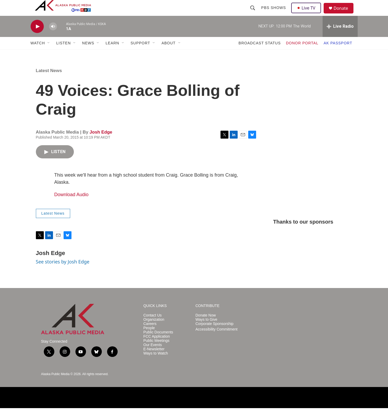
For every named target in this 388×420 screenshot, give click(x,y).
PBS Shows (274, 14)
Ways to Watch (155, 365)
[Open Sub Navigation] (49, 55)
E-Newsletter (154, 361)
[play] (37, 38)
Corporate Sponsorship (214, 336)
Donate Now (205, 327)
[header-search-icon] (253, 13)
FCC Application (156, 348)
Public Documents (158, 344)
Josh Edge (101, 144)
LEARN (112, 55)
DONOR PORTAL (302, 55)
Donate (344, 14)
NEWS (88, 55)
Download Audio (71, 206)
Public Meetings (156, 353)
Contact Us (152, 327)
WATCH (38, 55)
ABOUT (168, 55)
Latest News (49, 82)
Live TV (308, 14)
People (149, 340)
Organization (153, 331)
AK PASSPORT (338, 55)
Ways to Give (206, 331)
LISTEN (63, 55)
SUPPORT (140, 55)
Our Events (152, 357)
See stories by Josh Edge (63, 273)
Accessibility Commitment (216, 341)
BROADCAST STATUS (259, 55)
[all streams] (340, 38)
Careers (150, 336)
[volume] (53, 38)
